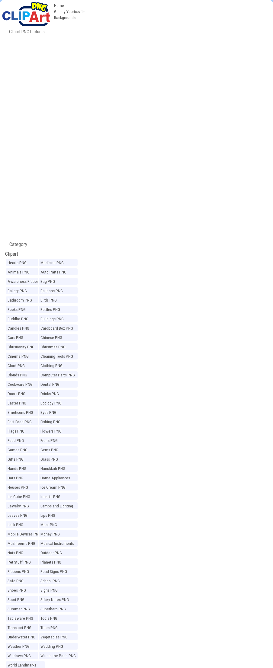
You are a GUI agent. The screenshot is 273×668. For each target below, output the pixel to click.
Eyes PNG (48, 412)
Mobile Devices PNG (24, 534)
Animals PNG (19, 272)
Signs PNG (49, 590)
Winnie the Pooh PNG (58, 655)
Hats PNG (15, 477)
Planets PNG (50, 562)
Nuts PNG (15, 552)
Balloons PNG (51, 290)
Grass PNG (49, 459)
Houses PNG (18, 487)
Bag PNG (47, 281)
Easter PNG (17, 403)
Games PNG (17, 449)
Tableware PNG (20, 618)
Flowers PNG (51, 431)
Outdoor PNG (51, 552)
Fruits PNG (49, 440)
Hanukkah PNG (52, 468)
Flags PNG (16, 431)
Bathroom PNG (20, 300)
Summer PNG (19, 608)
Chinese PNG (51, 337)
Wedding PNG (51, 646)
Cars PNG (15, 337)
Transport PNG (19, 627)
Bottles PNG (50, 309)
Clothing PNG (51, 365)
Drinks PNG (49, 393)
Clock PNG (16, 365)
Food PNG (16, 440)
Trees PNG (49, 627)
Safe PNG (16, 580)
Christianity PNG (21, 346)
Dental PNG (49, 384)
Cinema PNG (18, 356)
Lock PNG (15, 524)
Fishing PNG (50, 421)
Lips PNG (47, 515)
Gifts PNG (16, 459)
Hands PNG (17, 468)
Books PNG (17, 309)
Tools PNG (48, 618)
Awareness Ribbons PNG (24, 282)
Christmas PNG (53, 346)
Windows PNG (19, 655)
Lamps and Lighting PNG (56, 506)
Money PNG (50, 534)
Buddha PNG (18, 318)
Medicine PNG (52, 262)
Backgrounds (64, 17)
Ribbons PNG (18, 571)
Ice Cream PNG (53, 487)
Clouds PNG (17, 374)
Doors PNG (16, 393)
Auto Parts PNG (53, 272)
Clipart (11, 254)
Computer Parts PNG (57, 374)
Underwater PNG (21, 636)
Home (59, 5)
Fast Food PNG (20, 421)
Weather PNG (19, 646)
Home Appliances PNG (55, 478)
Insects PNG (50, 496)
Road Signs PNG (53, 571)
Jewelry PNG (18, 505)
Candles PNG (18, 328)
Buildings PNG (52, 318)
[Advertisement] (136, 78)
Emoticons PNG (20, 412)
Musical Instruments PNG (57, 544)
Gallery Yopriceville (69, 11)
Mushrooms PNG (21, 543)
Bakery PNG (17, 290)
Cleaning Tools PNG (56, 356)
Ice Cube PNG (19, 496)
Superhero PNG (53, 608)
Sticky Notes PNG (54, 599)
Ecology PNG (51, 403)
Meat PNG (48, 524)
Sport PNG (16, 599)
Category (16, 244)
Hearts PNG (17, 262)
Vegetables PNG (54, 636)
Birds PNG (48, 300)
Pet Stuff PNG (19, 562)
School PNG (50, 580)
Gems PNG (49, 449)
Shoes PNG (17, 590)
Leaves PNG (17, 515)
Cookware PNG (20, 384)
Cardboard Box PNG (56, 328)
